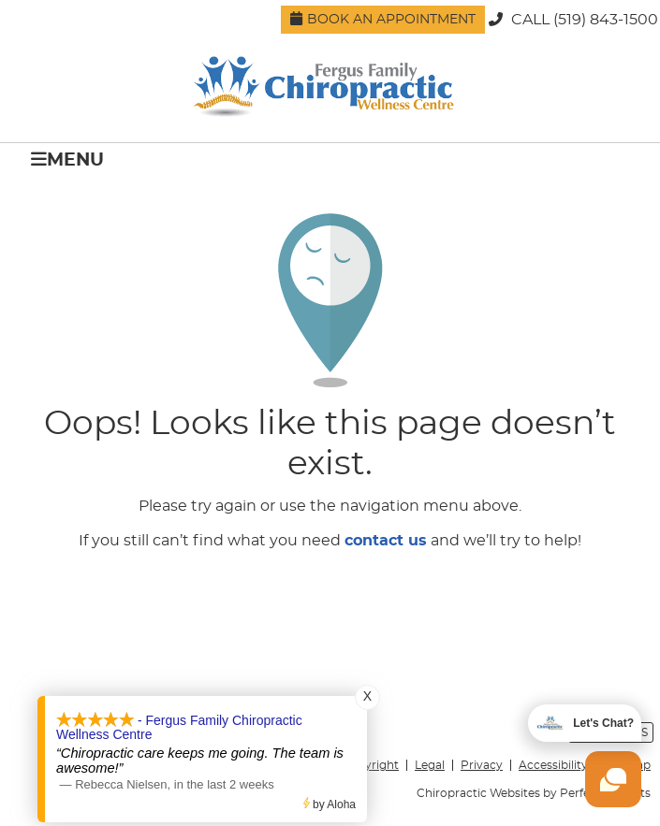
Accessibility (553, 765)
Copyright (370, 765)
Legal (430, 765)
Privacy (482, 765)
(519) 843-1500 (605, 19)
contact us (386, 540)
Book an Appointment (383, 18)
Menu (67, 159)
